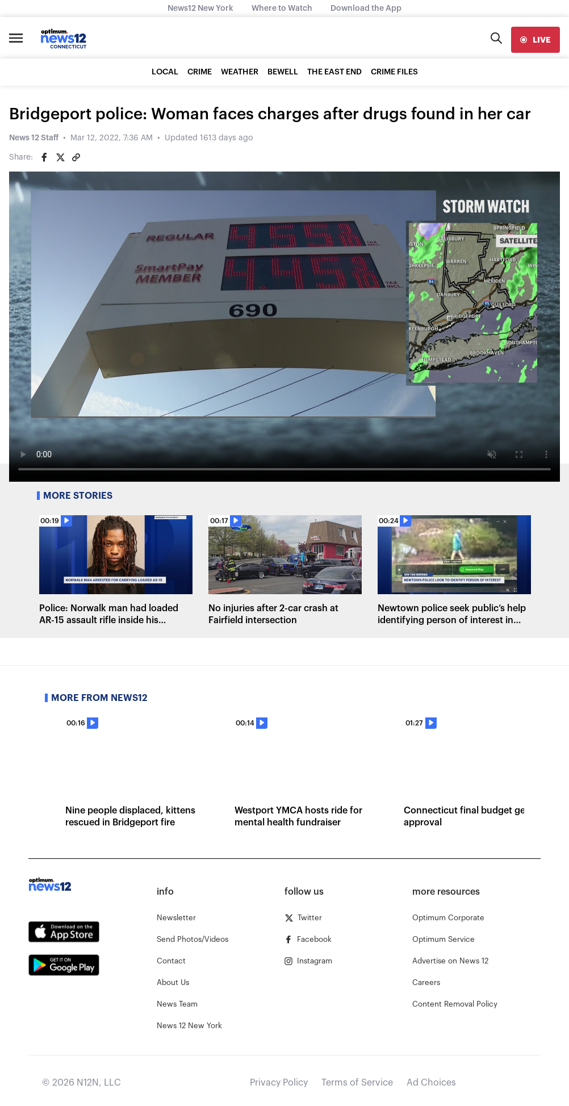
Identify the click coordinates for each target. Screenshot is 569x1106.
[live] (535, 40)
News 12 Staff (33, 138)
